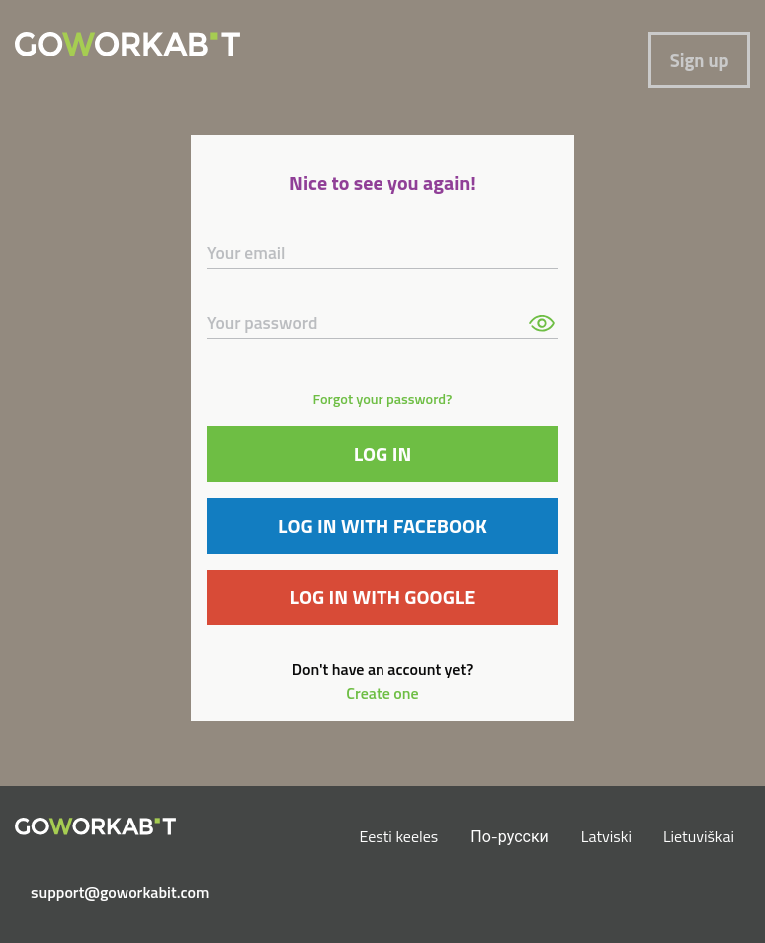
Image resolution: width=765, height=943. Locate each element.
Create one (382, 693)
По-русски (509, 836)
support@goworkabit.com (103, 892)
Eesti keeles (399, 836)
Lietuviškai (698, 836)
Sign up (699, 60)
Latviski (606, 836)
